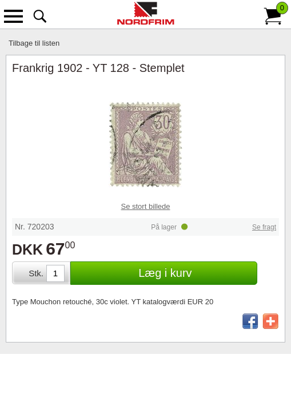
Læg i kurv (165, 273)
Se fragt (264, 227)
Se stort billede (145, 206)
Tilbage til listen (34, 43)
